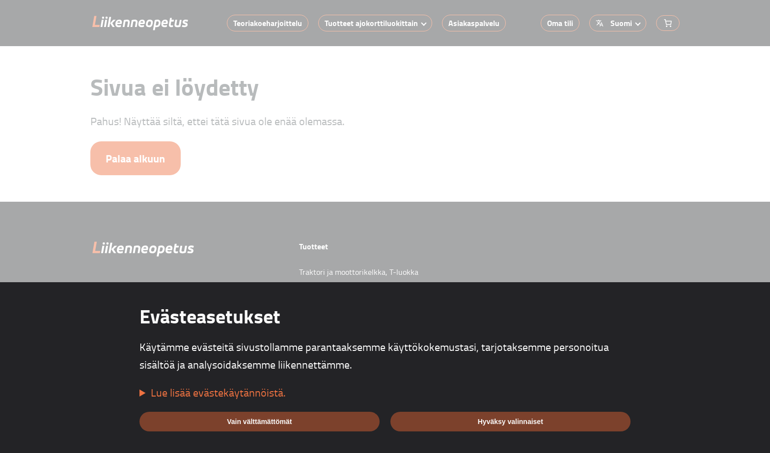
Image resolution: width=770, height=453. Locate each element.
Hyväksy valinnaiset (510, 422)
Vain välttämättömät (259, 422)
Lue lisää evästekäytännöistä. (218, 392)
